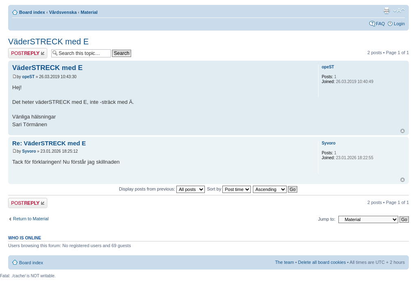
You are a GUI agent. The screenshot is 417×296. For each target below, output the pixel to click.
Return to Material (30, 218)
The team (284, 262)
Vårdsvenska (63, 12)
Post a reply (27, 53)
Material (89, 12)
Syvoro (29, 151)
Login (399, 23)
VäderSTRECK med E (48, 41)
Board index (32, 12)
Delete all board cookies (322, 262)
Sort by (229, 188)
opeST (28, 77)
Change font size (399, 10)
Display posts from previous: (162, 188)
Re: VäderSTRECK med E (49, 143)
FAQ (380, 23)
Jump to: (326, 219)
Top (402, 131)
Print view (386, 10)
